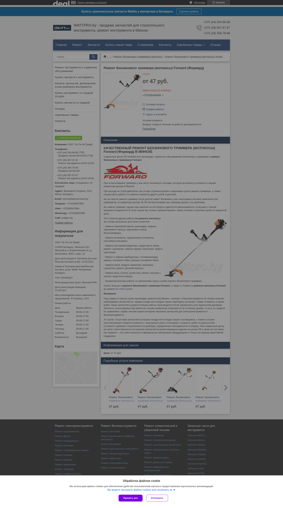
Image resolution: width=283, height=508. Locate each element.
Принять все (130, 498)
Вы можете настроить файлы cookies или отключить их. (140, 489)
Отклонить (157, 498)
